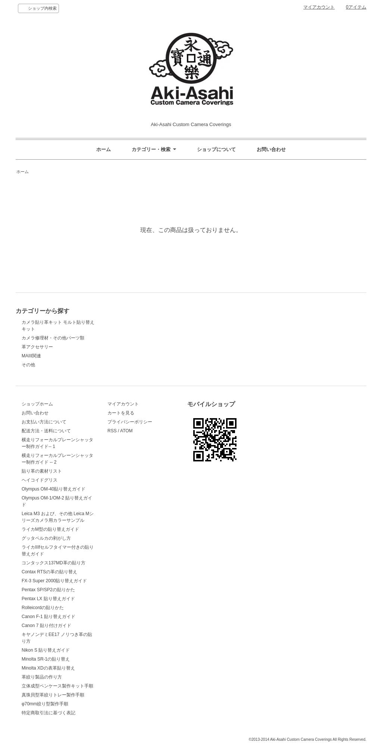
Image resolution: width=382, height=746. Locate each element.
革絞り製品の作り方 (42, 677)
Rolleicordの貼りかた (43, 607)
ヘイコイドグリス (39, 480)
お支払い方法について (44, 421)
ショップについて (216, 149)
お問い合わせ (271, 149)
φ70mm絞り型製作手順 (45, 703)
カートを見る (120, 413)
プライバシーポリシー (129, 421)
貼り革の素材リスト (42, 471)
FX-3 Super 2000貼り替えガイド (54, 580)
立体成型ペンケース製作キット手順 (57, 686)
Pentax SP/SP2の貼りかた (48, 589)
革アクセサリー (37, 347)
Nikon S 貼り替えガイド (46, 650)
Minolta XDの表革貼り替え (48, 668)
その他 (28, 364)
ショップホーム (37, 404)
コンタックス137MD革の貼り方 (53, 562)
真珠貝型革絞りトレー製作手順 (53, 695)
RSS (112, 430)
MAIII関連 (31, 355)
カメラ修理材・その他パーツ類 (53, 338)
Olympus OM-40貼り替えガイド (53, 489)
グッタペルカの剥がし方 (46, 538)
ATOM (126, 430)
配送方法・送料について (46, 430)
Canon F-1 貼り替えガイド (48, 616)
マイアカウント (319, 7)
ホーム (103, 149)
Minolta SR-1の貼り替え (46, 659)
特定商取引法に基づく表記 (48, 712)
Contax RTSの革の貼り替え (49, 571)
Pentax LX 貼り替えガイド (48, 598)
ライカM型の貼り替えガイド (50, 529)
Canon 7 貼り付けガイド (46, 625)
